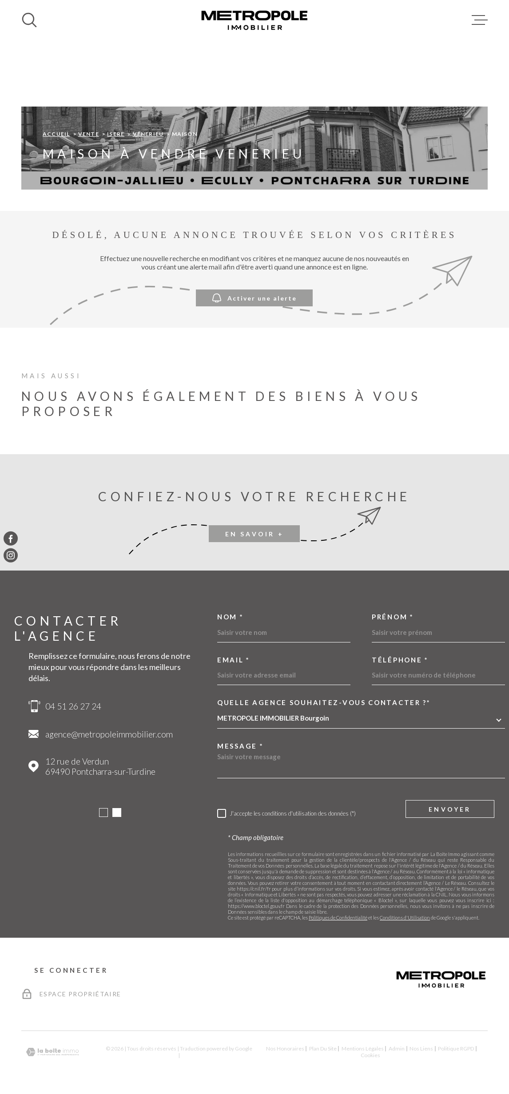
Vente (88, 134)
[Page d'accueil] (254, 20)
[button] (103, 812)
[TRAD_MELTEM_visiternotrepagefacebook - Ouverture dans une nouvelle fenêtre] (11, 538)
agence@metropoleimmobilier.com (109, 734)
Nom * (230, 617)
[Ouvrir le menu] (480, 20)
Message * (240, 746)
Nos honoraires (285, 1048)
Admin (397, 1048)
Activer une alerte (254, 298)
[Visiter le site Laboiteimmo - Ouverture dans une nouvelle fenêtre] (52, 1052)
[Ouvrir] (29, 20)
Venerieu (148, 134)
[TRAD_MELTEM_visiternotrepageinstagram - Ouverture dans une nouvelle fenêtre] (11, 555)
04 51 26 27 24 (73, 706)
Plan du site (323, 1048)
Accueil (56, 134)
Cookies (370, 1055)
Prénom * (393, 617)
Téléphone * (400, 660)
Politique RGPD (456, 1048)
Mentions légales (363, 1048)
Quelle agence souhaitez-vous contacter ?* (324, 702)
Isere (115, 134)
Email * (233, 660)
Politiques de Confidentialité (338, 917)
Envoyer (450, 809)
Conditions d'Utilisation (405, 917)
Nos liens (421, 1048)
